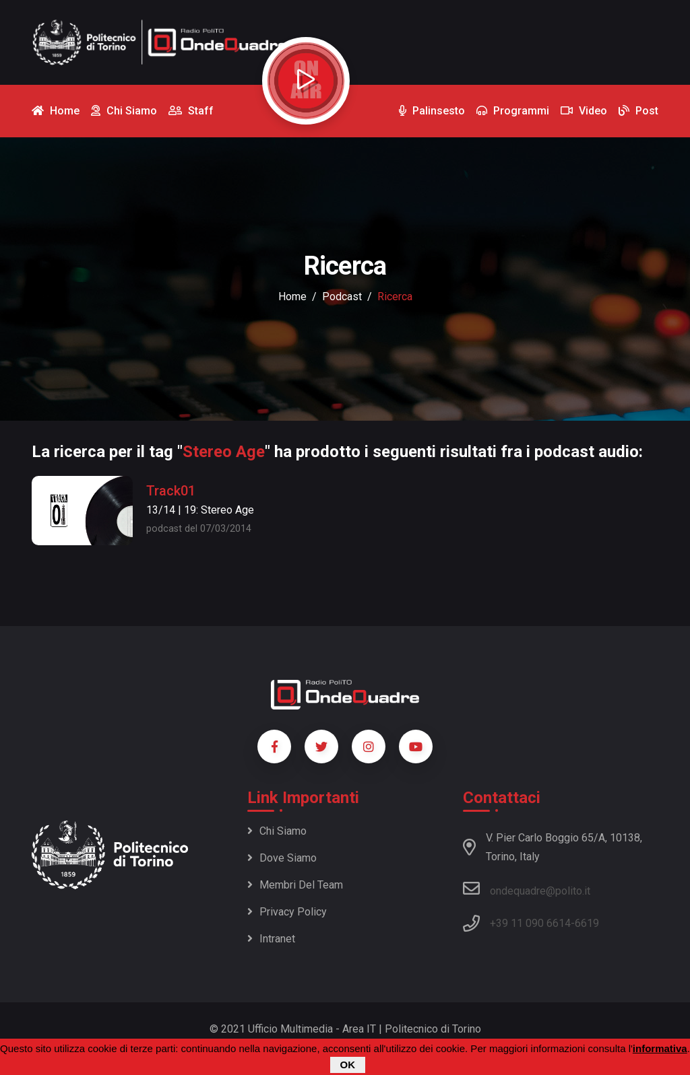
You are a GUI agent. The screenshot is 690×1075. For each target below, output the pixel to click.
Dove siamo (282, 858)
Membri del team (295, 884)
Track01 (170, 491)
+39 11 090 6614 (530, 923)
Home (292, 296)
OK (348, 1064)
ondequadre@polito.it (526, 888)
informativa (660, 1048)
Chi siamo (277, 831)
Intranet (271, 938)
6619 (587, 923)
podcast (342, 296)
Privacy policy (287, 911)
